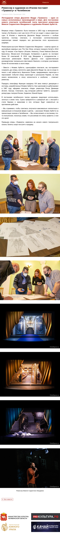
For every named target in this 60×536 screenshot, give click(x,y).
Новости (45, 2)
